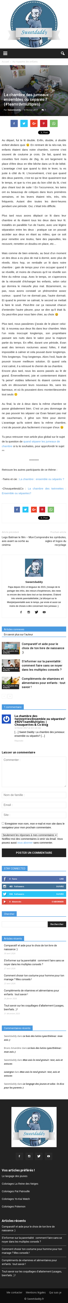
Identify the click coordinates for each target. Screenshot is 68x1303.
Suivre (60, 886)
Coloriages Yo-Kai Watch (16, 1198)
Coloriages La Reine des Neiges (20, 1183)
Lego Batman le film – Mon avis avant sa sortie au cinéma (18, 541)
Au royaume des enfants (10, 652)
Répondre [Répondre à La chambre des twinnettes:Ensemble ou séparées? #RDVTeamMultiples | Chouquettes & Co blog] (19, 741)
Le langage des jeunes (14, 1176)
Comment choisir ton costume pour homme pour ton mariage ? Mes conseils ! (34, 977)
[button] (63, 53)
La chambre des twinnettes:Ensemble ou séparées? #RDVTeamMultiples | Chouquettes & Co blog (40, 720)
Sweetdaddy (14, 109)
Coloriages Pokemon (13, 1206)
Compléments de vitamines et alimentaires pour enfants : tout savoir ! (43, 683)
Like (61, 878)
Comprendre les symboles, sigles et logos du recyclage (50, 541)
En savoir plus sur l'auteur (18, 634)
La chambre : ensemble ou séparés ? (41, 479)
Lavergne (9, 1071)
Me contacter (14, 1292)
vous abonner (25, 842)
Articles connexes (14, 629)
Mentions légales (36, 1292)
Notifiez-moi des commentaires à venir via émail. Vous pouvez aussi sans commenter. (32, 839)
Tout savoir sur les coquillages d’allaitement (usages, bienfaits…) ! (34, 1007)
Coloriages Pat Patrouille (16, 1191)
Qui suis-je (55, 1292)
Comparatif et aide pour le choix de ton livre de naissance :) (43, 648)
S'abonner (58, 901)
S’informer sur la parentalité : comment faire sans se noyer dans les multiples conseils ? (42, 665)
